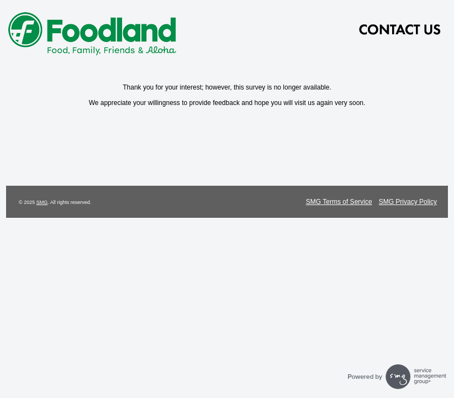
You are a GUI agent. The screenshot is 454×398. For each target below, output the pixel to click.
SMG (42, 202)
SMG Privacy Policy (408, 202)
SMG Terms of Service (339, 202)
